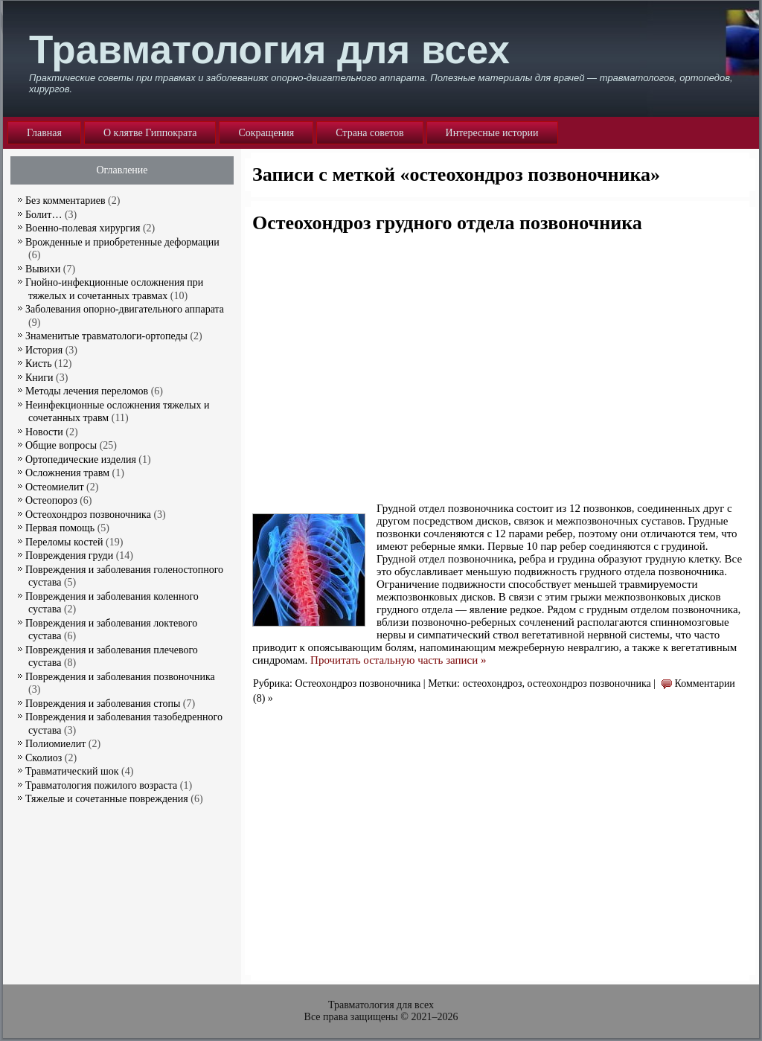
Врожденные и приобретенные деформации (122, 242)
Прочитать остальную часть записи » (398, 660)
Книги (39, 377)
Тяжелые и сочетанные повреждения (106, 798)
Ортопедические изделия (80, 459)
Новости (44, 432)
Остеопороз (51, 500)
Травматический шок (72, 771)
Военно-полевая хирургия (82, 228)
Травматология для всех (269, 49)
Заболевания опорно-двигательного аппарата (124, 309)
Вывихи (42, 269)
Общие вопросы (61, 445)
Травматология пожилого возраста (101, 785)
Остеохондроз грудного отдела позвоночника (447, 223)
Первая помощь (60, 528)
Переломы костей (64, 542)
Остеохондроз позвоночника (357, 683)
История (44, 350)
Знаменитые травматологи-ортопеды (106, 336)
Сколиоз (43, 757)
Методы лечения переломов (86, 391)
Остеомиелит (54, 487)
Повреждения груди (69, 555)
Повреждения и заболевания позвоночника (120, 676)
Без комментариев (65, 200)
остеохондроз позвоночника (589, 683)
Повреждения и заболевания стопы (102, 703)
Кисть (38, 363)
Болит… (43, 214)
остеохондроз (492, 683)
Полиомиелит (55, 743)
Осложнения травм (67, 472)
